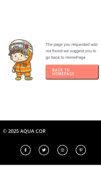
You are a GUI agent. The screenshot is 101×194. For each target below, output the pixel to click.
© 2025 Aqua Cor (24, 131)
